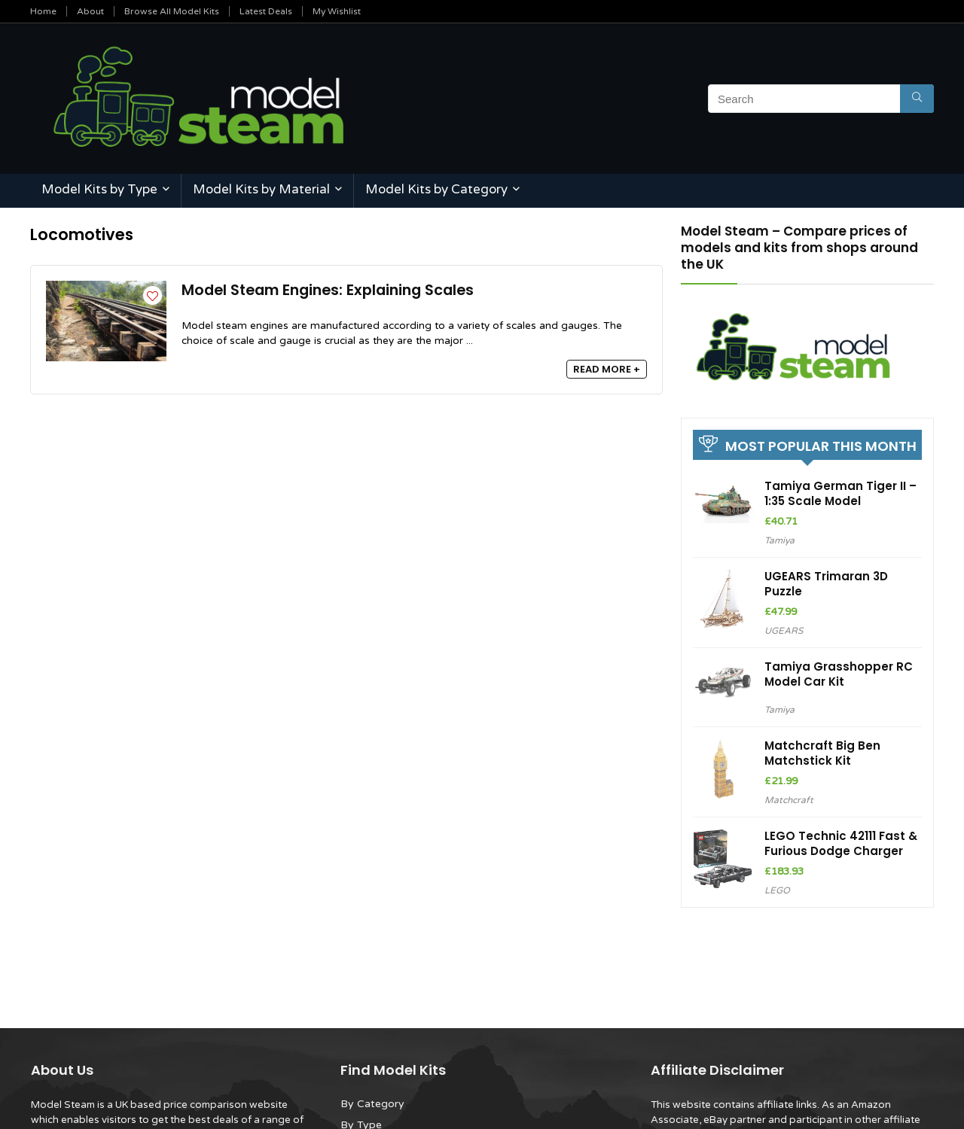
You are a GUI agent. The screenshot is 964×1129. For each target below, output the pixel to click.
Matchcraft (788, 800)
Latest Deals (265, 11)
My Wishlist (337, 11)
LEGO (777, 890)
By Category (372, 1103)
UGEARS (783, 630)
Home (43, 11)
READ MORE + (606, 369)
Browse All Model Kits (171, 11)
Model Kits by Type (99, 189)
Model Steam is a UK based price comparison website (159, 1105)
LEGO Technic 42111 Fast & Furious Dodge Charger (840, 843)
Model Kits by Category (436, 189)
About (90, 11)
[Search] (917, 98)
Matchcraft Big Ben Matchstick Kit (822, 753)
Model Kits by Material (261, 189)
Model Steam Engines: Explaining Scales (328, 290)
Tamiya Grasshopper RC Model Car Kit (838, 674)
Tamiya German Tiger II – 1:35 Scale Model (840, 493)
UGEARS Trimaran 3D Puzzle (826, 583)
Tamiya (779, 540)
